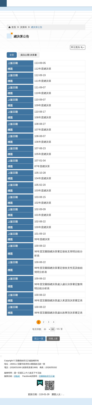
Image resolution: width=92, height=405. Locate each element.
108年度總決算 (42, 117)
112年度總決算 (42, 68)
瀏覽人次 (56, 394)
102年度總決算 (42, 202)
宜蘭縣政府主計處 (47, 376)
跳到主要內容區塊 (1, 1)
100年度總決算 (42, 227)
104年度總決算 (42, 178)
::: (8, 25)
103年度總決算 (42, 190)
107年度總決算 (42, 129)
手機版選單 (3, 3)
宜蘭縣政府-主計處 (49, 3)
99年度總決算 (42, 239)
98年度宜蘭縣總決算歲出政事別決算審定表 (58, 312)
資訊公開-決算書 (28, 55)
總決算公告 (36, 27)
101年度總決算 (42, 215)
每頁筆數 (36, 329)
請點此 (17, 376)
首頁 (13, 27)
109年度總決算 (42, 105)
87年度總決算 (42, 166)
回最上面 (53, 338)
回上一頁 (38, 338)
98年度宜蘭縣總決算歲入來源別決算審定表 (58, 300)
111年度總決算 (42, 81)
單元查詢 (75, 47)
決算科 (23, 27)
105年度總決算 (42, 154)
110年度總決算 (42, 93)
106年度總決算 (42, 141)
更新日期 (32, 394)
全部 (12, 55)
